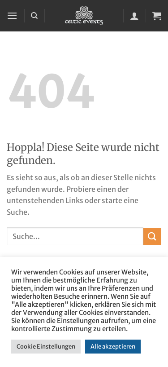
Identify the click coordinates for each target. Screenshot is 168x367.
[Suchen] (34, 15)
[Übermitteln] (152, 236)
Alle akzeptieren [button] (112, 346)
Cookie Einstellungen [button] (46, 346)
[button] (12, 15)
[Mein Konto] (134, 16)
